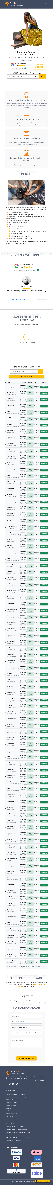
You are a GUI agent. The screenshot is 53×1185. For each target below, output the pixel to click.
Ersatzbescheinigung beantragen (16, 1094)
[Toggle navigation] (46, 4)
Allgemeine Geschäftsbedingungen (16, 1111)
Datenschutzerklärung (13, 1113)
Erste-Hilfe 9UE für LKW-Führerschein (17, 1129)
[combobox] (26, 1033)
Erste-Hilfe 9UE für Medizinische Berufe (17, 1137)
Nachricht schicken (26, 1058)
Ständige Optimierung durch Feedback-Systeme (26, 159)
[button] (23, 301)
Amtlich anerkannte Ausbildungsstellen (26, 100)
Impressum (10, 1116)
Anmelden (44, 387)
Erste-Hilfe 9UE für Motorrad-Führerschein (18, 1132)
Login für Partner (12, 1105)
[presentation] (23, 1052)
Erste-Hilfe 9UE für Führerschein (16, 1126)
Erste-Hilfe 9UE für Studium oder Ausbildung (19, 1135)
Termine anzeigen (39, 65)
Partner (9, 1108)
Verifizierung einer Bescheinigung (16, 1097)
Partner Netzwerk (12, 1102)
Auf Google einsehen (19, 299)
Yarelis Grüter (26, 286)
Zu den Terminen (42, 1181)
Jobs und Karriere (12, 1099)
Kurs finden (26, 376)
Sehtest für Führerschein (14, 1140)
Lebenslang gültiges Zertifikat (26, 138)
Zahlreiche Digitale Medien (26, 119)
